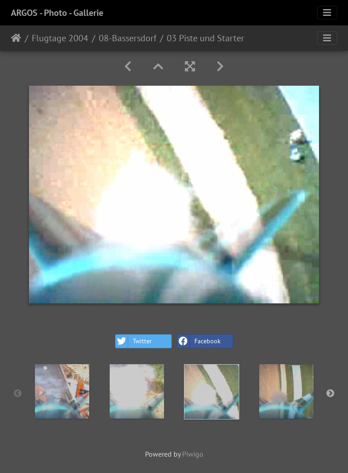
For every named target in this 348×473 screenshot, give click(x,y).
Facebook (199, 341)
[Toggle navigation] (327, 13)
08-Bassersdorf (127, 38)
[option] (61, 391)
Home (16, 38)
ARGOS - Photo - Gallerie (57, 13)
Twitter (134, 341)
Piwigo (192, 453)
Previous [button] (17, 393)
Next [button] (330, 393)
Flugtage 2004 (60, 38)
